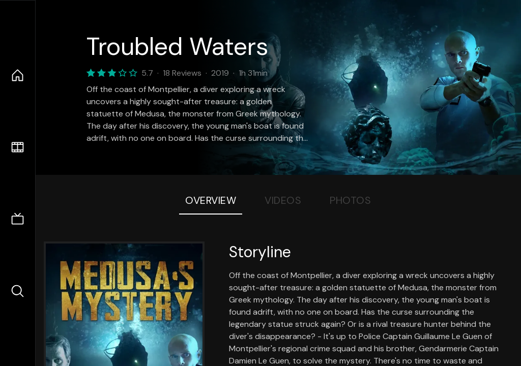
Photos (350, 200)
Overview (210, 200)
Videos (283, 200)
